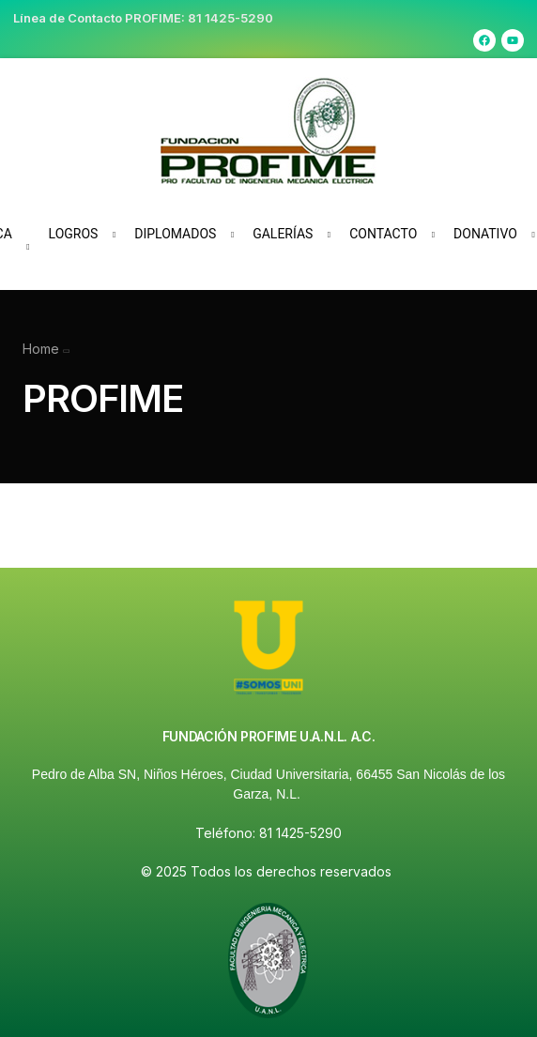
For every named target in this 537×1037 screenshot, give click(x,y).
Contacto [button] (383, 233)
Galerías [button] (283, 233)
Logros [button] (74, 233)
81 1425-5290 (230, 17)
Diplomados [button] (175, 233)
